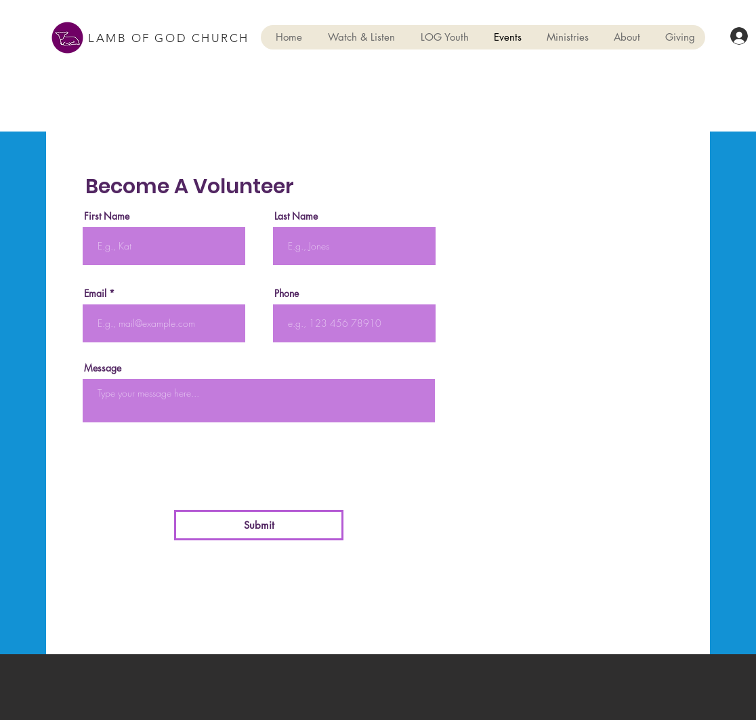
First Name (106, 216)
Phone (286, 293)
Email (95, 293)
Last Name (296, 216)
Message (102, 368)
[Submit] (258, 525)
